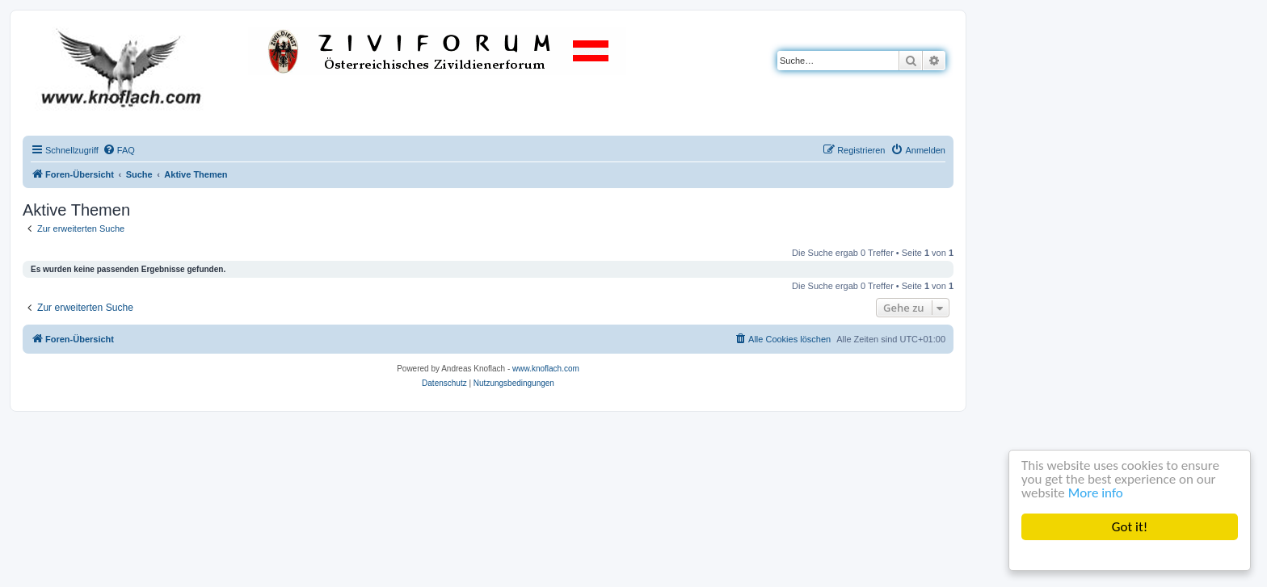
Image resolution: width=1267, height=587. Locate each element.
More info (1095, 493)
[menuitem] (119, 150)
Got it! (1129, 526)
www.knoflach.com (545, 368)
